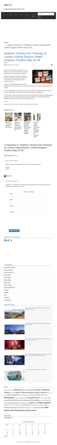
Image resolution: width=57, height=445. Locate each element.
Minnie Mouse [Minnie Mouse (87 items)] (33, 405)
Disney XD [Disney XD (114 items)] (6, 403)
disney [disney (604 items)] (17, 390)
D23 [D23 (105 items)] (8, 390)
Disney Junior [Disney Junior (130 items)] (44, 395)
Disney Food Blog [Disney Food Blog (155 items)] (35, 395)
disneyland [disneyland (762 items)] (9, 397)
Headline (6, 292)
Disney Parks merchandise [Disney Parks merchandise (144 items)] (23, 400)
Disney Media (7, 277)
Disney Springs (8, 285)
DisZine (28, 442)
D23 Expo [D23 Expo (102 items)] (12, 390)
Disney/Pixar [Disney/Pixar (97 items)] (12, 392)
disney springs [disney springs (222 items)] (34, 400)
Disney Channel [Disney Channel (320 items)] (40, 392)
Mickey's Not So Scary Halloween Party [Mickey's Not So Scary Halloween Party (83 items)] (15, 405)
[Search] (46, 14)
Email (11, 199)
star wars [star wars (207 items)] (13, 407)
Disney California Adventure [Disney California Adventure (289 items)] (24, 392)
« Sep (5, 436)
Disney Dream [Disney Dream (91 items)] (21, 395)
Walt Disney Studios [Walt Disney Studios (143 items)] (39, 407)
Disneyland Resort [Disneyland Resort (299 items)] (33, 398)
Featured (6, 290)
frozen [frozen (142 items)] (35, 403)
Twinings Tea (22, 104)
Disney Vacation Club (9, 287)
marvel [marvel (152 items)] (6, 405)
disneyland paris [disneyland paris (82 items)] (17, 397)
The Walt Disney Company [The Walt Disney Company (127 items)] (22, 407)
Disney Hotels (7, 275)
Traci (7, 62)
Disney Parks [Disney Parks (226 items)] (12, 400)
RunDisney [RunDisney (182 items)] (7, 407)
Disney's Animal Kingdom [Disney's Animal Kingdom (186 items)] (27, 390)
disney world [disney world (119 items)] (48, 400)
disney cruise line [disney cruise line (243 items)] (12, 395)
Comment (12, 212)
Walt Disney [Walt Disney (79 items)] (31, 407)
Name (11, 193)
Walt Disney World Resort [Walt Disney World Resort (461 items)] (26, 410)
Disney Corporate (8, 270)
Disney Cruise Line (9, 272)
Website (11, 206)
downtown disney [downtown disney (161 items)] (13, 403)
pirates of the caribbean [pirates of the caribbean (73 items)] (40, 405)
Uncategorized (7, 300)
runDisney (6, 297)
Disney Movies (7, 280)
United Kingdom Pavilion (32, 104)
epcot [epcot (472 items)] (31, 403)
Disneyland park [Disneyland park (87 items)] (24, 397)
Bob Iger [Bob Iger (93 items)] (5, 390)
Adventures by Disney (9, 267)
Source (6, 101)
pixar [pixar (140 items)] (46, 405)
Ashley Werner (10, 155)
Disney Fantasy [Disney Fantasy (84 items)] (28, 395)
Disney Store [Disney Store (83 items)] (42, 400)
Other (5, 295)
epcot (8, 104)
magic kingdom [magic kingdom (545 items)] (44, 403)
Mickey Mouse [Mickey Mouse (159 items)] (26, 405)
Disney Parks (7, 282)
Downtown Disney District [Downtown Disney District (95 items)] (24, 403)
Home (6, 42)
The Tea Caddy (14, 104)
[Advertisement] (28, 29)
